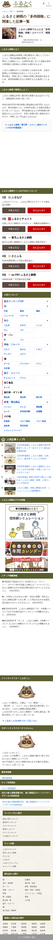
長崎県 (42, 927)
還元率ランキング (9, 822)
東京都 (13, 931)
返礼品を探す (39, 210)
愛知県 (23, 931)
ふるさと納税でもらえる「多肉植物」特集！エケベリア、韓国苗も (34, 32)
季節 (26, 897)
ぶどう (23, 354)
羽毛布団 (24, 426)
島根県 (34, 927)
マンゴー (8, 354)
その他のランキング (10, 836)
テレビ (23, 407)
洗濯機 (39, 411)
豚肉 (22, 311)
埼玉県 (13, 924)
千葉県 (13, 927)
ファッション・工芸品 (33, 893)
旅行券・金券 (30, 883)
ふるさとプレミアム (10, 863)
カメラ (7, 411)
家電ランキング (9, 829)
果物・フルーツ (12, 344)
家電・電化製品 (12, 402)
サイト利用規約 (9, 788)
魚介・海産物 (8, 883)
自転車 (7, 426)
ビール (7, 364)
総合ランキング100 (14, 301)
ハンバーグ (9, 316)
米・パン (8, 335)
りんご (7, 349)
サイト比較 (9, 843)
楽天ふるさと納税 (9, 853)
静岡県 (23, 927)
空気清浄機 (25, 411)
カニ (6, 330)
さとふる (6, 856)
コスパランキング (9, 826)
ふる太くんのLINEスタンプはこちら (21, 721)
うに (22, 330)
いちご (39, 349)
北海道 (5, 924)
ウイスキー (25, 364)
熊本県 (42, 931)
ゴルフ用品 (25, 421)
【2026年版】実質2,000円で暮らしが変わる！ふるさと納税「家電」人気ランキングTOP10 (33, 480)
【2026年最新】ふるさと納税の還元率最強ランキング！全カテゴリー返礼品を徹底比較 (33, 448)
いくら (39, 325)
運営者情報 (7, 778)
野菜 (4, 893)
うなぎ (7, 325)
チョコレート (10, 378)
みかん (23, 349)
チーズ (7, 387)
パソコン (8, 407)
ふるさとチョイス (9, 849)
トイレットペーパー (12, 430)
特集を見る (13, 210)
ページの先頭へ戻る (26, 937)
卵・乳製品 (7, 897)
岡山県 (34, 931)
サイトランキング (9, 833)
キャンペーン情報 (9, 866)
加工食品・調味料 (9, 910)
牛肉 (6, 311)
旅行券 (39, 397)
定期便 (7, 421)
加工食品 (8, 382)
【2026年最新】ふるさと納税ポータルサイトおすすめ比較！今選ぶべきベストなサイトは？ (33, 469)
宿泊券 (23, 397)
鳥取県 (34, 924)
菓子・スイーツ (12, 373)
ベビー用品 (41, 421)
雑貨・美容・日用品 (32, 890)
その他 (7, 416)
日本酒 (7, 368)
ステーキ (24, 316)
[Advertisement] (26, 159)
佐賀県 (42, 924)
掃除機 (39, 407)
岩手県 (5, 931)
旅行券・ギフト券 (13, 392)
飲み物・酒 (7, 900)
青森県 (5, 927)
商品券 (7, 397)
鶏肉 (38, 311)
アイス (23, 378)
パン (22, 340)
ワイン (39, 364)
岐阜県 (23, 924)
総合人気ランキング (10, 819)
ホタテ (23, 325)
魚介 (6, 320)
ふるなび (6, 860)
